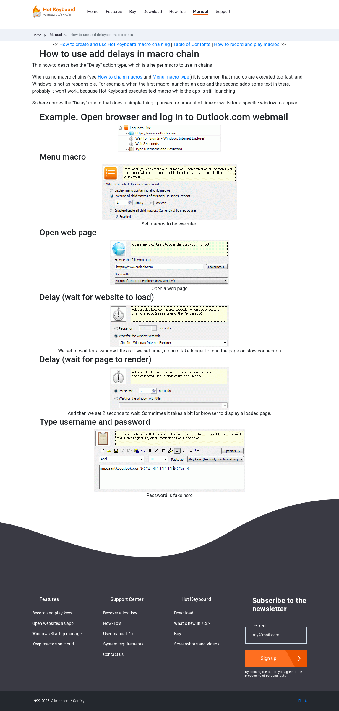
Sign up (268, 658)
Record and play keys (52, 613)
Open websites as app (53, 623)
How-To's (112, 623)
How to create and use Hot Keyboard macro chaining (114, 44)
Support (223, 11)
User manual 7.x (118, 633)
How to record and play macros (247, 44)
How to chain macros (120, 77)
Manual (200, 12)
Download (152, 11)
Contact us (113, 654)
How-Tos (177, 11)
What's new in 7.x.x (192, 623)
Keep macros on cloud (53, 644)
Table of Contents (192, 44)
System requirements (123, 644)
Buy (132, 11)
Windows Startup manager (57, 633)
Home (93, 11)
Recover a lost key (120, 613)
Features (114, 11)
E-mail (260, 625)
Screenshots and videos (197, 644)
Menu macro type (171, 77)
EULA (302, 701)
